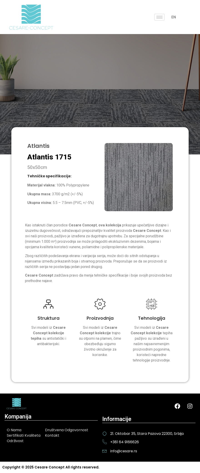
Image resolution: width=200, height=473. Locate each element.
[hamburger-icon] (159, 17)
